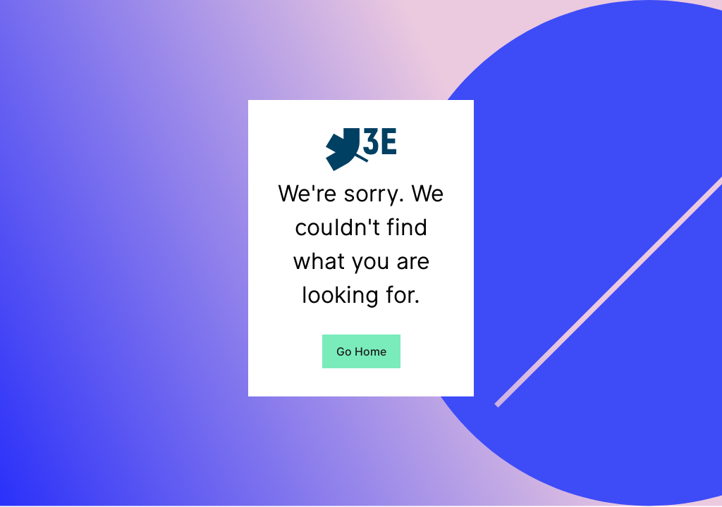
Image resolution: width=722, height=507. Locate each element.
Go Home (361, 351)
